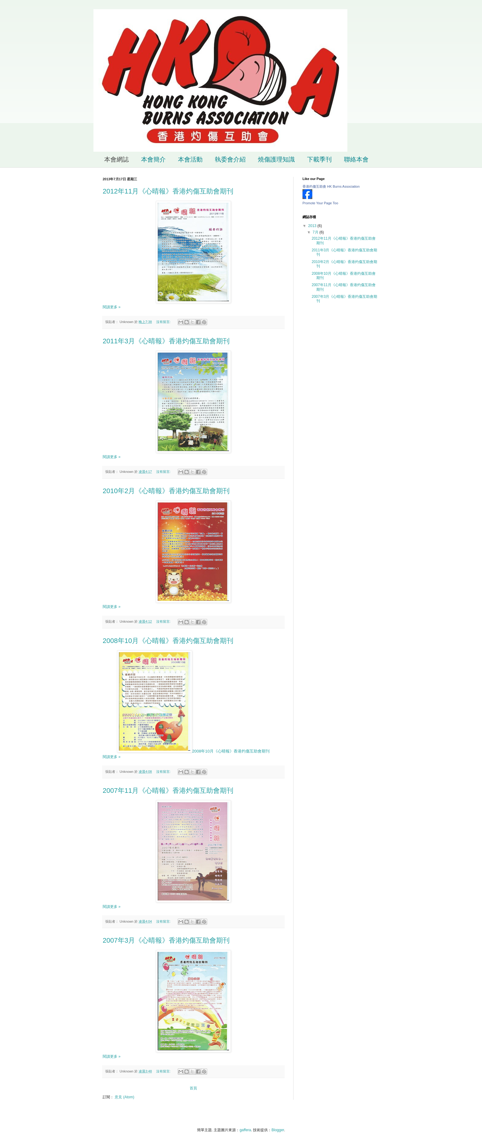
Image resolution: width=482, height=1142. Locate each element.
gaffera (245, 1130)
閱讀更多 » (111, 307)
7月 (316, 232)
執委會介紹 (230, 159)
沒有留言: (164, 322)
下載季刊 (319, 159)
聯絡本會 (356, 159)
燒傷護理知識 (276, 159)
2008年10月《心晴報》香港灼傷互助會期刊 (168, 641)
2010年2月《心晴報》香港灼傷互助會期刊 (166, 491)
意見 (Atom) (124, 1097)
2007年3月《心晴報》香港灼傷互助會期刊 (166, 940)
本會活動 (190, 159)
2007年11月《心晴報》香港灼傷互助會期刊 (168, 790)
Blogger (277, 1130)
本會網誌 (116, 159)
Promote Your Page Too (320, 203)
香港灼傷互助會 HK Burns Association (331, 186)
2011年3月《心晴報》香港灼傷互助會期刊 (166, 341)
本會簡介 (153, 159)
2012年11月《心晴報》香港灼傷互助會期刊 (168, 191)
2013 (313, 226)
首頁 (193, 1088)
